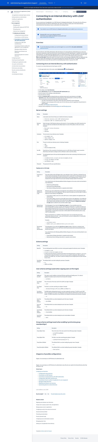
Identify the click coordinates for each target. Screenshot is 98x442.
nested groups (80, 29)
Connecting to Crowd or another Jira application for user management (53, 379)
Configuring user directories (19, 33)
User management (16, 23)
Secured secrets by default (41, 411)
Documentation (43, 2)
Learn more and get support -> (68, 7)
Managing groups (17, 29)
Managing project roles (41, 421)
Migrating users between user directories (47, 383)
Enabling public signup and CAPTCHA (21, 27)
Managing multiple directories (21, 49)
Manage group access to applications (44, 407)
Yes (45, 393)
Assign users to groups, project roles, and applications (47, 404)
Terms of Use (71, 438)
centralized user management (48, 37)
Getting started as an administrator (19, 17)
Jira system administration (17, 64)
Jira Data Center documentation (18, 66)
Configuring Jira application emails (19, 62)
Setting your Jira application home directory (45, 423)
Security (77, 438)
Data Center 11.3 (81, 11)
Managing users (16, 25)
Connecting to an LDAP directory (21, 37)
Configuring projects (16, 58)
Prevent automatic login (41, 416)
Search (81, 3)
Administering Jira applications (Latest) (22, 11)
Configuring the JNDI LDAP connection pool (48, 378)
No (48, 393)
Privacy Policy (63, 438)
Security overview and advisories (18, 70)
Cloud (74, 11)
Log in (85, 2)
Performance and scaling (17, 68)
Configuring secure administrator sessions (45, 418)
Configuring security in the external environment (46, 409)
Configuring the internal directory (21, 35)
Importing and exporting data (18, 60)
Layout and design (15, 21)
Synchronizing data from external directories (48, 384)
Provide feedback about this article (58, 393)
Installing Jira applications (17, 19)
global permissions (44, 48)
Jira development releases (17, 74)
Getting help (14, 72)
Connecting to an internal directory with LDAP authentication (51, 376)
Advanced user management (19, 31)
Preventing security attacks (41, 414)
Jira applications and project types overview (21, 15)
